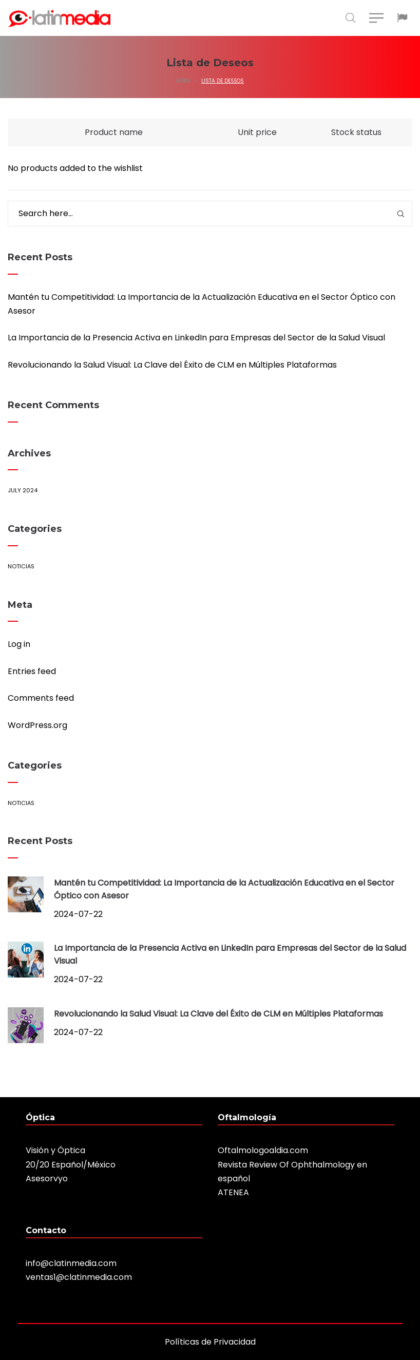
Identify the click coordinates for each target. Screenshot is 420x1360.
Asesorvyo (47, 1178)
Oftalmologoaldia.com (263, 1150)
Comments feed (41, 698)
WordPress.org (37, 725)
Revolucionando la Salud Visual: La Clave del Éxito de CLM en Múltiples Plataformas (172, 365)
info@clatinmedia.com (71, 1263)
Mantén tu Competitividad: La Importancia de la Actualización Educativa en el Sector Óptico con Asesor (224, 889)
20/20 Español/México (71, 1165)
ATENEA (233, 1192)
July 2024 (22, 490)
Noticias (21, 566)
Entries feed (32, 671)
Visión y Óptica (55, 1150)
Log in (19, 644)
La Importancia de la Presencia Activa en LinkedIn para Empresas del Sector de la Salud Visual (196, 337)
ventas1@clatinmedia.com (79, 1277)
